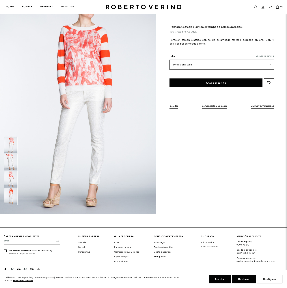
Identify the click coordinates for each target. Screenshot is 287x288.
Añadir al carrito (216, 82)
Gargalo (82, 247)
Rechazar (244, 279)
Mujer (10, 6)
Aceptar (220, 279)
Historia (82, 242)
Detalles (173, 106)
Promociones (121, 261)
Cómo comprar (121, 256)
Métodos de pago (123, 247)
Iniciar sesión (208, 242)
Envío (117, 242)
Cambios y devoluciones (126, 251)
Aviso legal (159, 242)
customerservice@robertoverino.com (255, 261)
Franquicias (160, 256)
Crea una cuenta (209, 246)
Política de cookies (163, 247)
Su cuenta (207, 236)
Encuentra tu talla (265, 55)
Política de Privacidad (40, 251)
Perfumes (46, 6)
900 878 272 (242, 244)
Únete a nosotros (163, 251)
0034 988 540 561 (245, 253)
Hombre (27, 6)
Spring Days (68, 6)
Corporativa (84, 251)
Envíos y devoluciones (262, 106)
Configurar (269, 279)
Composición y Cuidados (214, 106)
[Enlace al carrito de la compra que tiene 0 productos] (277, 7)
